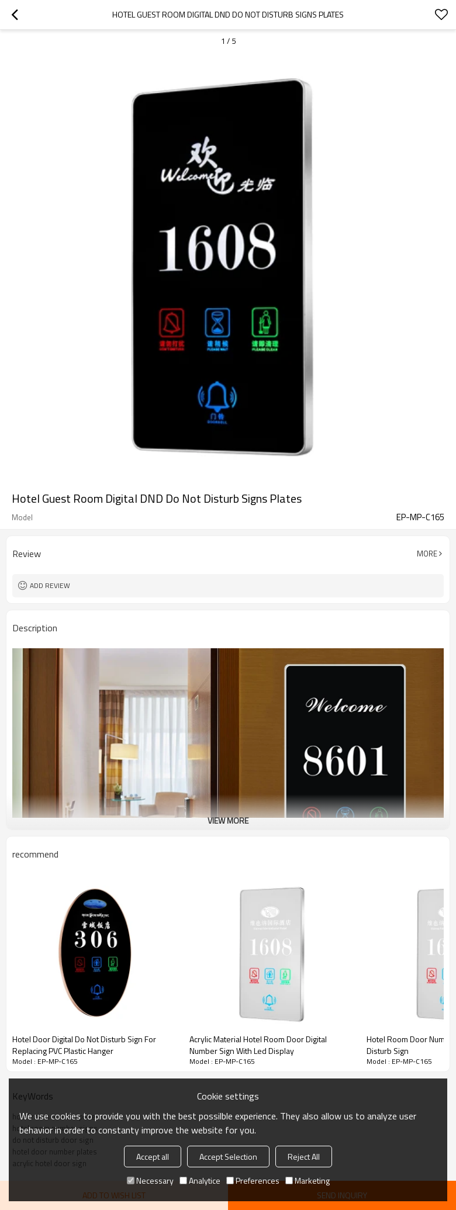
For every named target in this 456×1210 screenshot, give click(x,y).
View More (228, 820)
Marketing (307, 1180)
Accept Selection (228, 1156)
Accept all (152, 1156)
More (427, 553)
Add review (50, 585)
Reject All (304, 1156)
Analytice (199, 1180)
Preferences (252, 1180)
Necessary (150, 1180)
